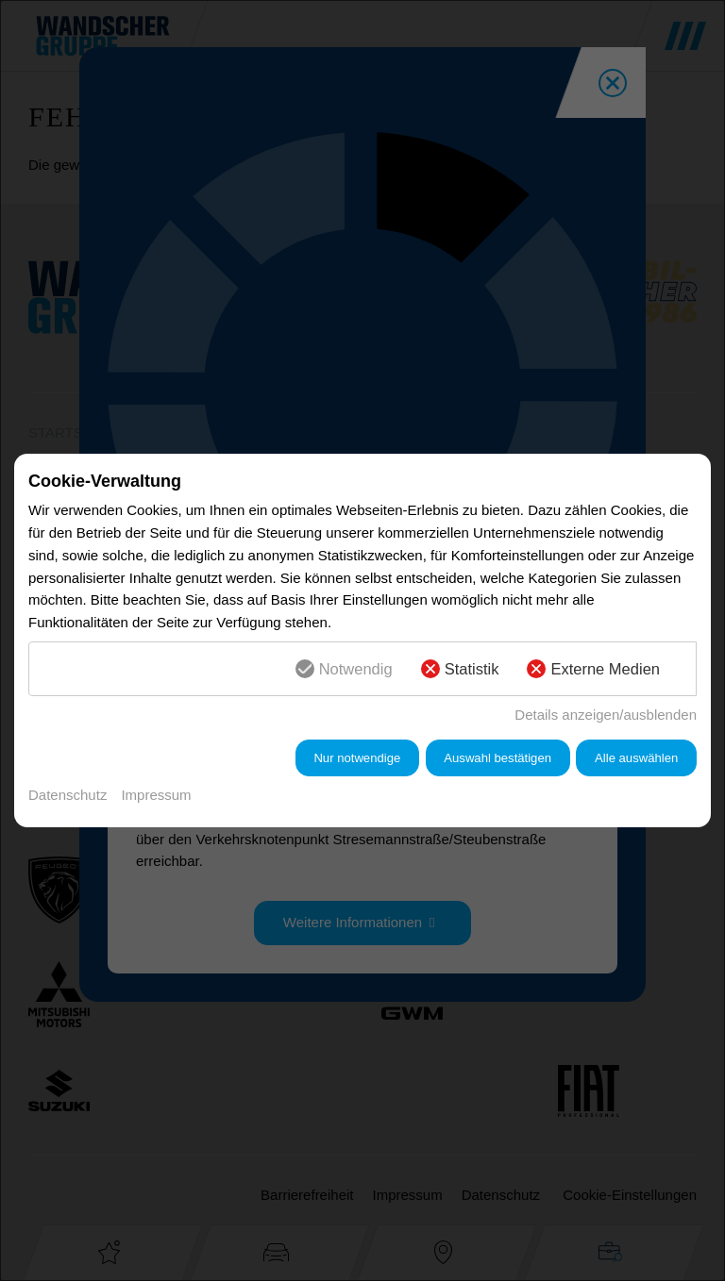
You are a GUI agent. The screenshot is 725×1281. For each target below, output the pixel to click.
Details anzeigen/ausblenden (605, 715)
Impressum (156, 795)
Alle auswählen (636, 758)
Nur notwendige (356, 758)
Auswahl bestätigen (497, 758)
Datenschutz (67, 795)
